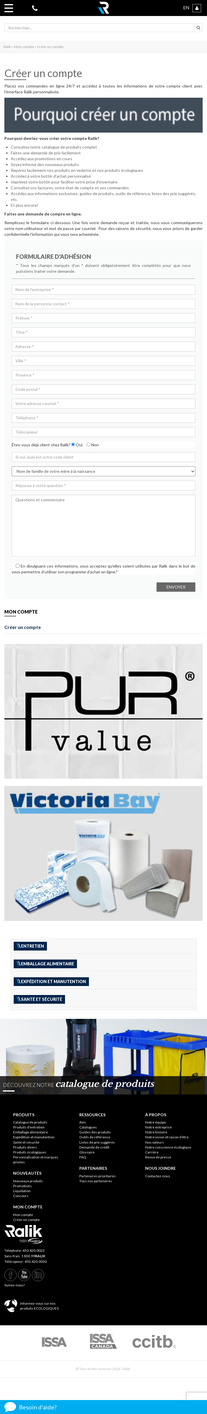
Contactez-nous (157, 1176)
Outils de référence (94, 1137)
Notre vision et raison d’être (167, 1137)
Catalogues (88, 1127)
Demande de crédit (94, 1147)
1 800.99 (33, 1256)
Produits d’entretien (29, 1127)
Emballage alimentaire (30, 1132)
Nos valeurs (154, 1142)
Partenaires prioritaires (97, 1176)
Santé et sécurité (26, 1142)
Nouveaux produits (28, 1181)
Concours (21, 1196)
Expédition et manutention (34, 1137)
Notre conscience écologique (168, 1147)
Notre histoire (156, 1132)
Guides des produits (95, 1132)
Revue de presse (158, 1157)
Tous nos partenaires (95, 1181)
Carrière (152, 1152)
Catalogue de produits (30, 1122)
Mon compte (23, 1214)
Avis (82, 1122)
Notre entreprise (158, 1127)
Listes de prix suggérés (97, 1142)
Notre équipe (155, 1122)
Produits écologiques (29, 1152)
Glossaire (86, 1152)
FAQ (82, 1157)
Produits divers (25, 1147)
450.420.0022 (33, 1250)
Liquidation (22, 1191)
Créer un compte (22, 627)
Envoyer (175, 586)
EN (186, 7)
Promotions (22, 1186)
